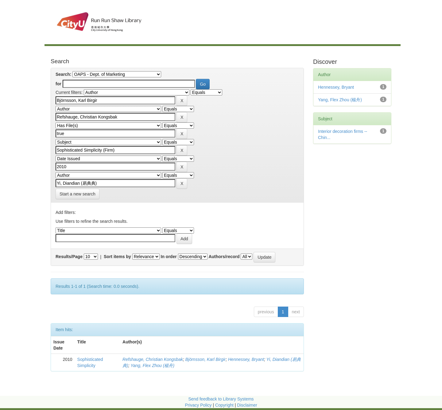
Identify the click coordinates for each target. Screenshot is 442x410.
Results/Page (69, 256)
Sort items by (117, 256)
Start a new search (77, 193)
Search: (63, 74)
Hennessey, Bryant (246, 359)
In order (169, 256)
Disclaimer (247, 405)
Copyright (225, 405)
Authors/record (223, 256)
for (58, 83)
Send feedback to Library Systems (221, 398)
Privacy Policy (198, 405)
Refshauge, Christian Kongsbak (152, 359)
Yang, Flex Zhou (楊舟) (152, 365)
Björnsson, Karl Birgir (205, 359)
